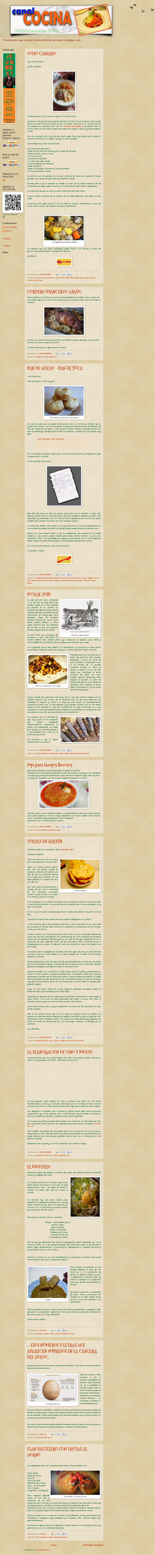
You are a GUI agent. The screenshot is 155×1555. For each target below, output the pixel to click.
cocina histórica (42, 753)
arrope (38, 1334)
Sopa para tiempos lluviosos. (50, 765)
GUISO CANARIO (41, 54)
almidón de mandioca (44, 578)
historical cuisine (56, 753)
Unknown (8, 231)
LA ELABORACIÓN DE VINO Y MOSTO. (60, 1052)
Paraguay (7, 238)
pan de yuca (78, 580)
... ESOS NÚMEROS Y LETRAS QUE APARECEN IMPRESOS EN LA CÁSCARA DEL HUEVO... (62, 1351)
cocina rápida (87, 578)
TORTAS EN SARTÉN (44, 841)
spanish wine (64, 1155)
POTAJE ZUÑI (39, 594)
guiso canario (90, 278)
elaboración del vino (44, 1155)
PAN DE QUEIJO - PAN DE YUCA (55, 368)
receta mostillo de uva (64, 1334)
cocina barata (48, 278)
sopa (58, 830)
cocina (38, 278)
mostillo (45, 1334)
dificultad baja (38, 580)
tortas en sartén (77, 1041)
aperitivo (57, 578)
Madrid (6, 246)
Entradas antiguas (93, 1545)
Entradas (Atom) (43, 1550)
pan (46, 580)
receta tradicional (34, 280)
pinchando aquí (66, 849)
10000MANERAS (11, 227)
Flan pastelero (41, 1537)
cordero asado (42, 357)
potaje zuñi (84, 753)
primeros (52, 357)
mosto (55, 1155)
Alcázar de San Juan (44, 1041)
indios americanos (71, 753)
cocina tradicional (61, 1041)
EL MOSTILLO (39, 1167)
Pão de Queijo (89, 580)
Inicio (54, 1545)
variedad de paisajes (72, 126)
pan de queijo (54, 580)
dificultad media (72, 278)
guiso (82, 278)
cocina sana (60, 278)
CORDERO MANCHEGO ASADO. (54, 292)
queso (29, 583)
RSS (3, 180)
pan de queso (66, 580)
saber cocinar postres (57, 1537)
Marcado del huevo (44, 1437)
